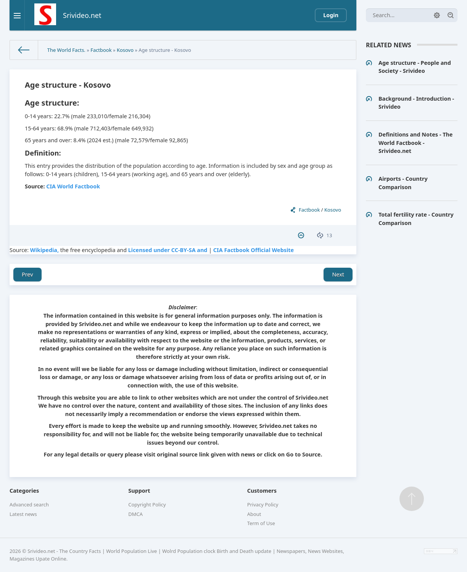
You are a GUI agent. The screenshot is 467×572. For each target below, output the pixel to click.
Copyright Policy (147, 504)
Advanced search (29, 504)
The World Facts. (66, 50)
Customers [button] (262, 490)
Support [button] (139, 490)
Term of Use (261, 523)
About (254, 514)
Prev (27, 274)
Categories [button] (24, 490)
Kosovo (125, 50)
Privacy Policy (263, 504)
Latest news (23, 514)
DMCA (135, 514)
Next (338, 274)
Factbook (100, 50)
